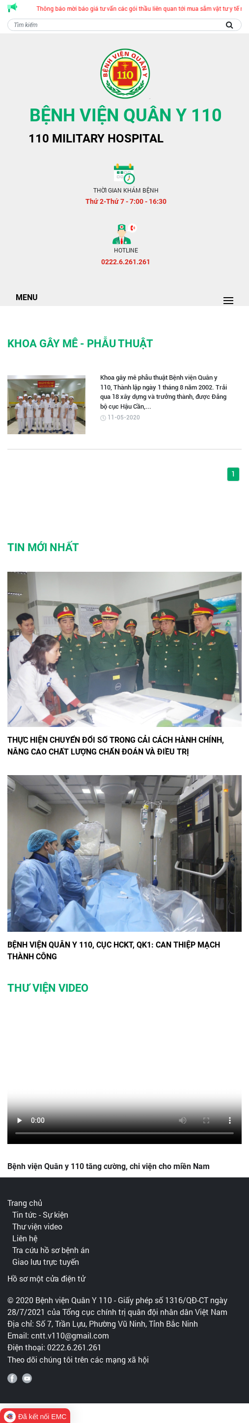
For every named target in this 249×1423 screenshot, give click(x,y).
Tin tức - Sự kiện (40, 1214)
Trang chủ (24, 1203)
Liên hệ (24, 1238)
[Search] (124, 25)
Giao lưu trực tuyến (45, 1261)
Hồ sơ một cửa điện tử (46, 1278)
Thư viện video (37, 1226)
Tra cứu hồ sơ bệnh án (50, 1250)
